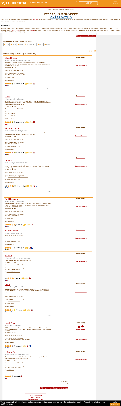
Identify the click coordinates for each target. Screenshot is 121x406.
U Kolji (8, 96)
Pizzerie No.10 (12, 128)
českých (33, 30)
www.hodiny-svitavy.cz (13, 215)
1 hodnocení (81, 324)
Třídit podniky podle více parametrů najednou (54, 388)
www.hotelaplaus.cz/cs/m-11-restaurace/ (18, 177)
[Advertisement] (49, 92)
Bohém (8, 160)
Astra (7, 284)
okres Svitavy (61, 17)
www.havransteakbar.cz (14, 269)
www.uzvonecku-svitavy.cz (14, 367)
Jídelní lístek (10, 116)
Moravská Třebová (30, 44)
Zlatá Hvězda (11, 58)
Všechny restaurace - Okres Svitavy (86, 36)
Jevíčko (13, 44)
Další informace (6, 404)
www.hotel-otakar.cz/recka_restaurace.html (19, 339)
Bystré (6, 44)
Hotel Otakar (11, 323)
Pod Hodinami (11, 199)
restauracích (15, 30)
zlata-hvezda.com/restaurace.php (16, 74)
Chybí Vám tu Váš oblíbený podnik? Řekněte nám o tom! (35, 397)
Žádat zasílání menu (80, 65)
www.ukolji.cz (11, 113)
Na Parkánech (11, 231)
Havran (8, 255)
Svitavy (47, 44)
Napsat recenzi (80, 329)
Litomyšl (20, 44)
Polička (40, 44)
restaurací (35, 19)
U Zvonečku (10, 352)
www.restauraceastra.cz (14, 301)
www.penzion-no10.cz (13, 143)
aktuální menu (10, 77)
